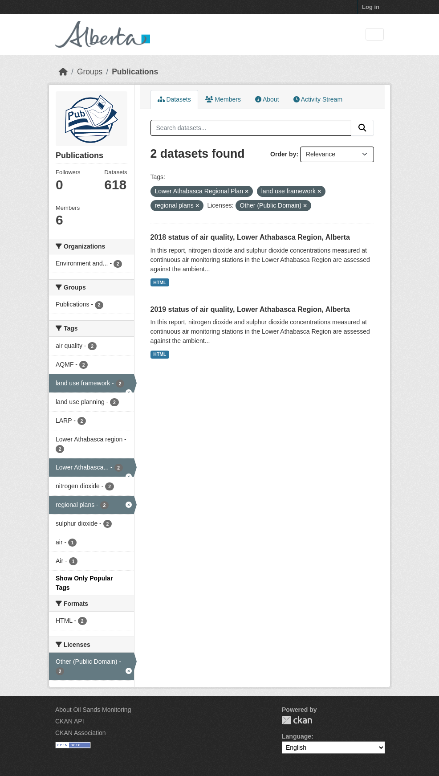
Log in (370, 7)
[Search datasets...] (251, 128)
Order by (283, 154)
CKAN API (69, 721)
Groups (89, 71)
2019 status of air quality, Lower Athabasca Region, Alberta (250, 309)
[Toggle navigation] (375, 34)
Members (223, 99)
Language (296, 736)
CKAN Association (80, 732)
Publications (135, 71)
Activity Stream (317, 99)
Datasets (174, 99)
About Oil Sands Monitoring (93, 709)
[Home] (63, 71)
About (267, 99)
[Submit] (362, 128)
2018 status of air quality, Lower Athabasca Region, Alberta (250, 237)
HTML (159, 282)
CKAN (297, 720)
